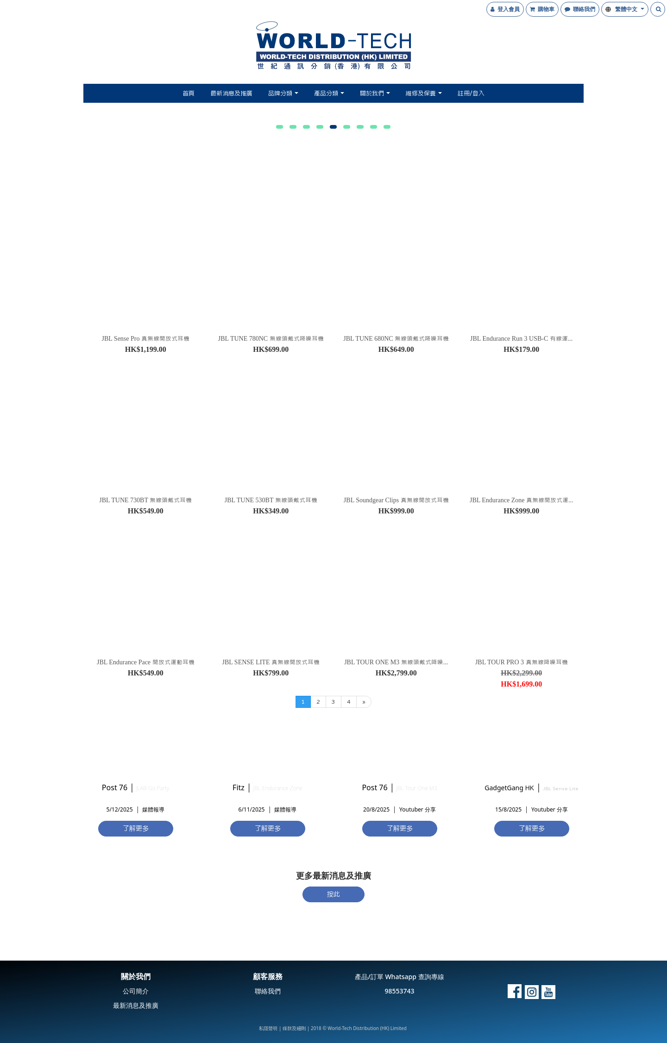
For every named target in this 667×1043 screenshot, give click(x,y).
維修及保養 (424, 93)
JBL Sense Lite (561, 788)
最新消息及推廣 (231, 93)
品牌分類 (283, 93)
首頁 (188, 93)
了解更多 (135, 828)
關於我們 (375, 93)
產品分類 (329, 93)
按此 (333, 894)
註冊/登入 (471, 93)
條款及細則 (294, 1027)
